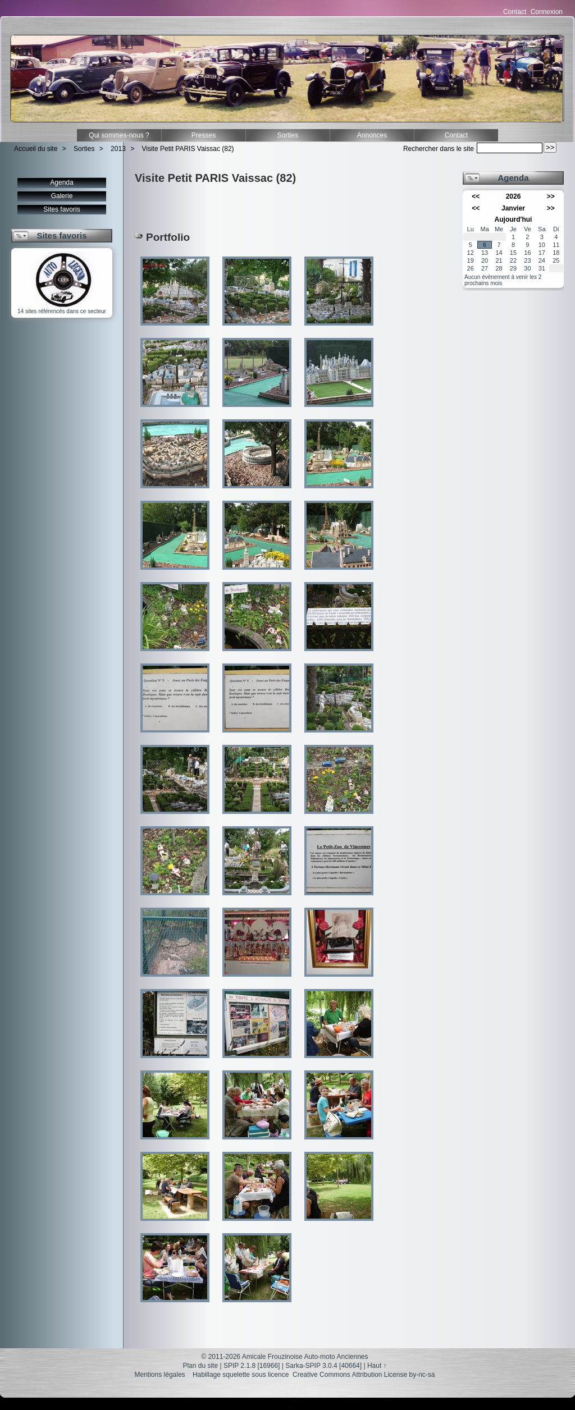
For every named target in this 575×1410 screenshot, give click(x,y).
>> (551, 196)
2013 (118, 149)
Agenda (61, 182)
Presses (203, 135)
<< (476, 196)
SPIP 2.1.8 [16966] (251, 1366)
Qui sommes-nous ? (119, 135)
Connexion (547, 12)
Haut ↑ (377, 1366)
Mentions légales (160, 1375)
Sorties (287, 135)
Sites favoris (61, 209)
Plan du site (200, 1366)
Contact (514, 12)
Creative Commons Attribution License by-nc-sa (364, 1375)
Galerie (62, 196)
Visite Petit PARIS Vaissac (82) (188, 149)
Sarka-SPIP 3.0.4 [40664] (323, 1366)
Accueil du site (35, 149)
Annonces (372, 135)
